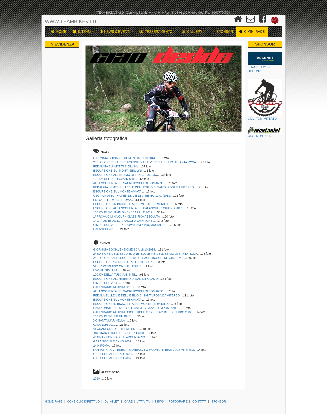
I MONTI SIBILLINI (105, 270)
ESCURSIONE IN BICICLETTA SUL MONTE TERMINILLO (131, 303)
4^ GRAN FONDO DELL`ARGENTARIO (119, 337)
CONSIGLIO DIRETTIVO (83, 401)
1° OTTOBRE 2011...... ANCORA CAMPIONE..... (124, 220)
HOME (58, 31)
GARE (129, 401)
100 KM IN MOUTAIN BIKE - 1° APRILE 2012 (122, 212)
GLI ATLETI (111, 401)
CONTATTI (199, 401)
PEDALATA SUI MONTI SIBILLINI (115, 166)
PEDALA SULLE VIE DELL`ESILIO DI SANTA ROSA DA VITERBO (136, 295)
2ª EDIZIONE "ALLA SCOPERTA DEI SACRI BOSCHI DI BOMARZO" (138, 258)
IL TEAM (83, 31)
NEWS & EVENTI (116, 31)
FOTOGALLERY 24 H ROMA (112, 199)
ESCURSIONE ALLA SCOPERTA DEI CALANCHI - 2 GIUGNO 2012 (137, 208)
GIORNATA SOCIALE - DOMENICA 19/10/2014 (124, 158)
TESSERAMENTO (157, 31)
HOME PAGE (53, 401)
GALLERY (193, 31)
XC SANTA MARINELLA (109, 320)
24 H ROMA (101, 345)
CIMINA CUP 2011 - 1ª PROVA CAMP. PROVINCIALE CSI (131, 225)
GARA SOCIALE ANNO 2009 (112, 341)
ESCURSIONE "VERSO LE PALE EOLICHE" (122, 262)
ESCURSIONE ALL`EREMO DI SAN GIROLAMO (125, 174)
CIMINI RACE (252, 31)
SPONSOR (222, 31)
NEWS (159, 401)
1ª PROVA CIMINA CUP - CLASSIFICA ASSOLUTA (126, 216)
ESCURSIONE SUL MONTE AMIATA (117, 191)
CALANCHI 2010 (104, 229)
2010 (96, 378)
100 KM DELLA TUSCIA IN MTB (114, 179)
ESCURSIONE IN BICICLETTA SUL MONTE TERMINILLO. (131, 204)
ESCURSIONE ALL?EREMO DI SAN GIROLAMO (125, 278)
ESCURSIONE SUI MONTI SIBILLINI (117, 170)
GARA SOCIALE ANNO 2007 (112, 358)
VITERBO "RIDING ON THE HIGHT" (117, 266)
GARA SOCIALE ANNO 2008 (112, 354)
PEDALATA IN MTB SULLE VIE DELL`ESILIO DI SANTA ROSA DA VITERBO (143, 187)
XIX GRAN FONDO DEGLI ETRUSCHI (118, 333)
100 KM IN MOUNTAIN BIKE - (112, 316)
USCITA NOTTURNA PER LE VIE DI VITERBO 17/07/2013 (131, 195)
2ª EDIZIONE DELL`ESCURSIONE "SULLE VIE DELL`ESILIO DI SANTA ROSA (145, 253)
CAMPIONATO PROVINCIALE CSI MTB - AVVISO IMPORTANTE (136, 308)
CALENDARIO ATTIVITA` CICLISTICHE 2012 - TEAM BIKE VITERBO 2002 (142, 312)
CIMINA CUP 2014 (105, 283)
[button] (97, 89)
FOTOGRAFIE (178, 401)
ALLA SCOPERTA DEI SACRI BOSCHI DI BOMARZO (128, 183)
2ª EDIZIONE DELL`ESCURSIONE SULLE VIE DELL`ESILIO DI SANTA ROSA (144, 162)
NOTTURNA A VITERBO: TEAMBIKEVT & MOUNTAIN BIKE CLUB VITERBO (143, 349)
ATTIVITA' (143, 401)
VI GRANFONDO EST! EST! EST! (115, 328)
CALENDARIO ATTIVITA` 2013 (113, 287)
